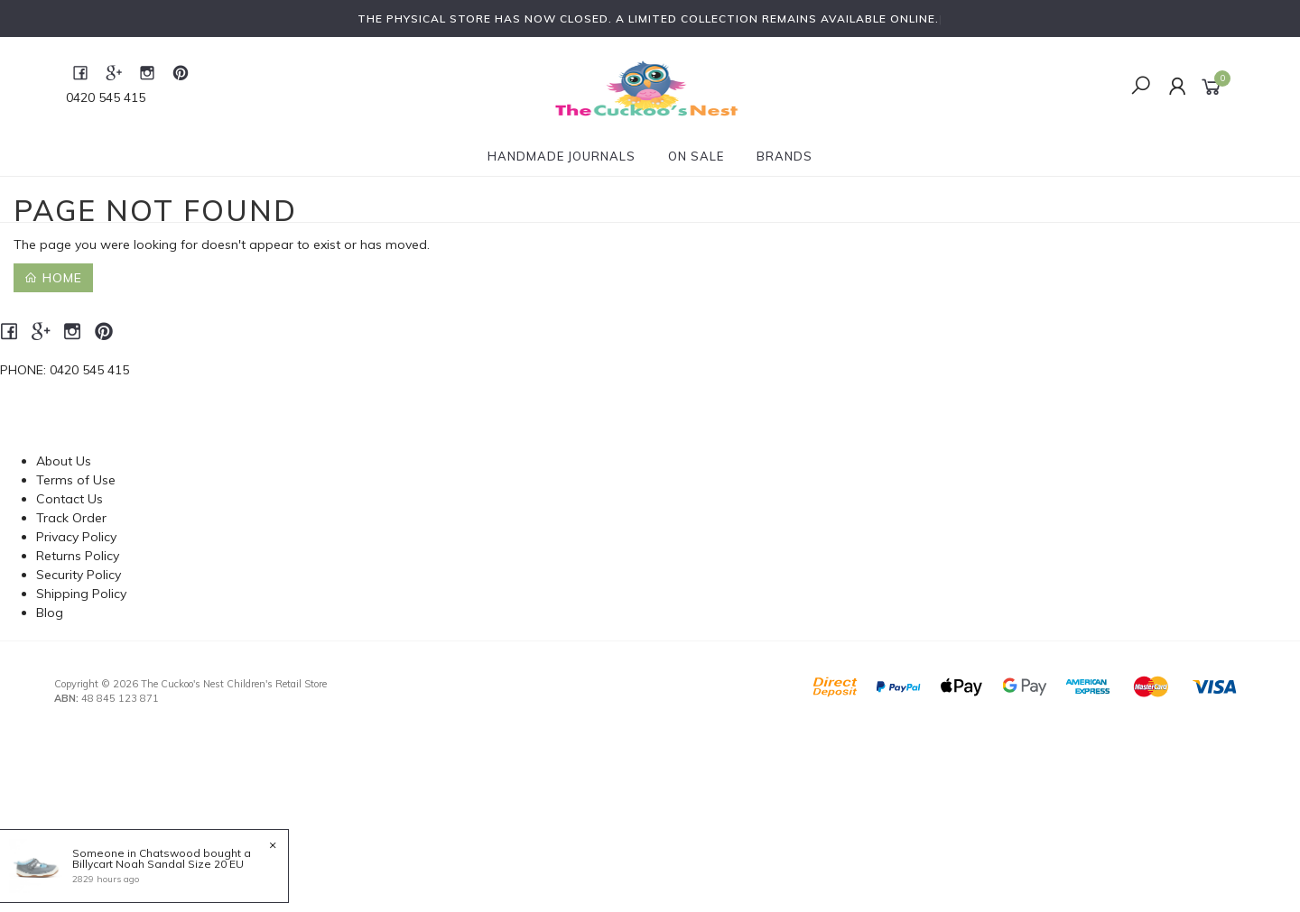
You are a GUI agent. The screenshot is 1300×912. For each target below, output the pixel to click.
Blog (49, 612)
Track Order (71, 518)
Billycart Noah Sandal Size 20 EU (157, 864)
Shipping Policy (81, 593)
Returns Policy (77, 556)
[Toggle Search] (1140, 86)
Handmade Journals (562, 156)
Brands (784, 156)
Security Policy (78, 575)
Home (53, 278)
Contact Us (69, 499)
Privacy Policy (76, 537)
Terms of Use (76, 480)
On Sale (696, 156)
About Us (63, 461)
